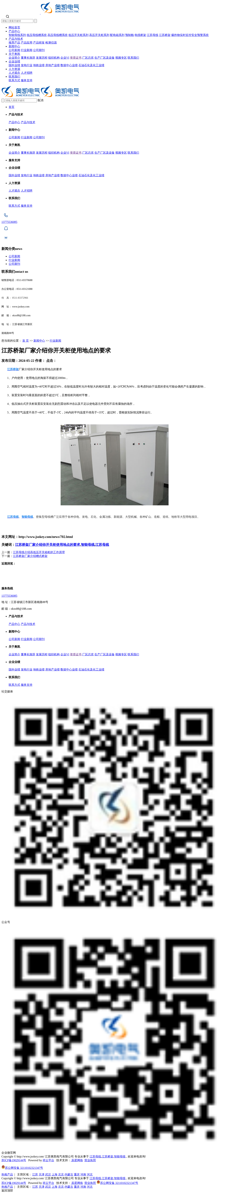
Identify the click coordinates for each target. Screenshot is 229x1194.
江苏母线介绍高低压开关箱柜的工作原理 (39, 552)
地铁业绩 (39, 65)
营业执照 (90, 1160)
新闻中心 (14, 46)
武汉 (48, 1174)
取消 (40, 100)
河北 (90, 1174)
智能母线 (88, 545)
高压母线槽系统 (57, 35)
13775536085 (9, 595)
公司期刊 (39, 50)
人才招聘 (26, 72)
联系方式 (14, 80)
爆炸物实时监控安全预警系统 (190, 35)
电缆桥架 (140, 35)
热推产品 (7, 1174)
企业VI (64, 57)
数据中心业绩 (69, 65)
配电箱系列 (117, 35)
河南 (83, 1174)
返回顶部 (7, 1190)
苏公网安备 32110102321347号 (22, 1167)
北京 (61, 1174)
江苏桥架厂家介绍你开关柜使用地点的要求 (47, 545)
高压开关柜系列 (99, 35)
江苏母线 (152, 35)
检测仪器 (51, 42)
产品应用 (26, 42)
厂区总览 (88, 57)
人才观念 (14, 72)
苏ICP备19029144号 (13, 1160)
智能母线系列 (17, 35)
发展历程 (41, 57)
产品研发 (39, 42)
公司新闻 (14, 50)
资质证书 (75, 57)
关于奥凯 (14, 53)
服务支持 (26, 80)
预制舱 (129, 35)
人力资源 (14, 69)
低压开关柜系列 (78, 35)
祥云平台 (48, 1160)
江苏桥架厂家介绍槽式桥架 (30, 556)
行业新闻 (26, 50)
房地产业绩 (52, 65)
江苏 (35, 1174)
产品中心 (14, 31)
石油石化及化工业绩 (91, 65)
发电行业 (26, 65)
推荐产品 (14, 42)
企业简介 (14, 57)
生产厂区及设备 (104, 57)
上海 (54, 1174)
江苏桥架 (165, 35)
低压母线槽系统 (37, 35)
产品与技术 (16, 38)
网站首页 (14, 27)
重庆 (77, 1174)
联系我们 (133, 57)
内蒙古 (69, 1174)
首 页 (25, 340)
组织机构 (54, 57)
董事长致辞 (28, 57)
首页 (11, 106)
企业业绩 (14, 61)
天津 (41, 1174)
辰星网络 (77, 1160)
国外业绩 (14, 65)
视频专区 (121, 57)
